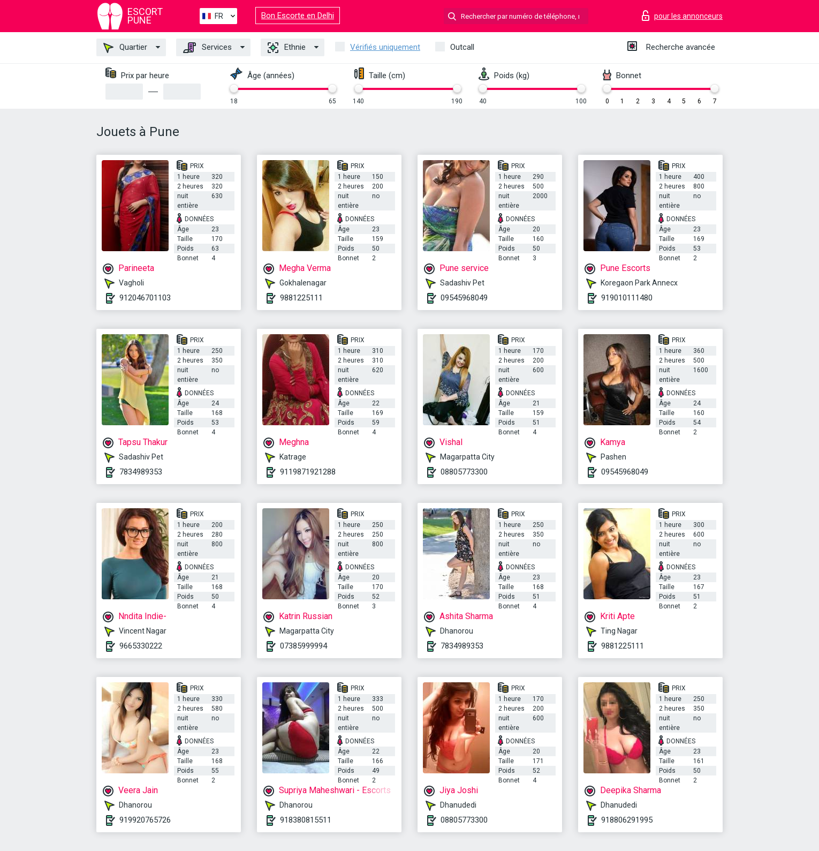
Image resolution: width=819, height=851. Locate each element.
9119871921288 (308, 472)
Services (207, 47)
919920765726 (145, 820)
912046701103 (145, 298)
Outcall (462, 47)
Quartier (125, 47)
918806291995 (627, 820)
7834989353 (140, 472)
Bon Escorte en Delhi (297, 15)
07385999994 (303, 646)
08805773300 (464, 472)
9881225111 (301, 298)
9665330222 (140, 646)
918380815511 (305, 820)
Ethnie (287, 47)
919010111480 (627, 298)
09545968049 (464, 298)
